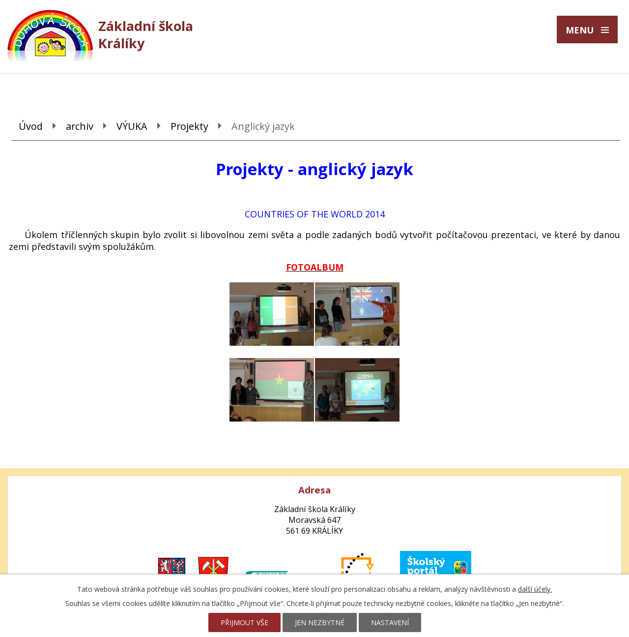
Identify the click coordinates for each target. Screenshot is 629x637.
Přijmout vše (244, 622)
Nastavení (390, 622)
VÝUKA (131, 126)
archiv (79, 126)
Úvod (31, 126)
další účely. (535, 589)
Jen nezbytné (319, 622)
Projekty (189, 126)
